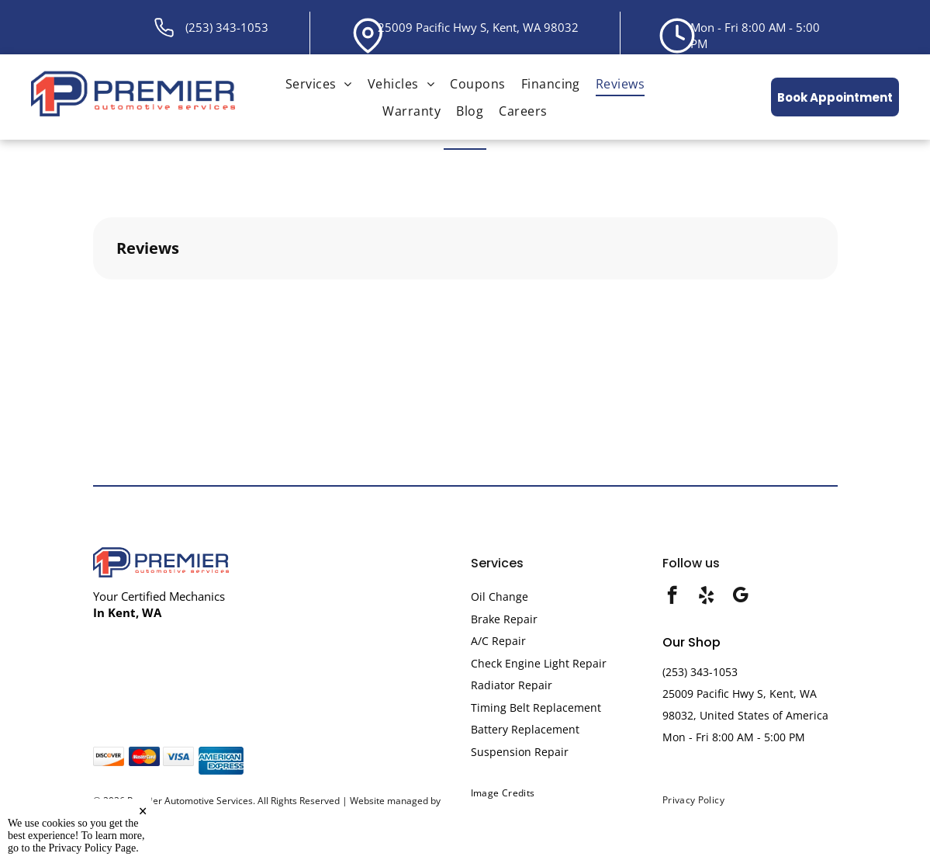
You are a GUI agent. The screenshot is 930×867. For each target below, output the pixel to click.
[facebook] (672, 596)
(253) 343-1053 (226, 27)
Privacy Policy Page (93, 848)
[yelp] (706, 596)
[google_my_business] (740, 596)
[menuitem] (319, 83)
